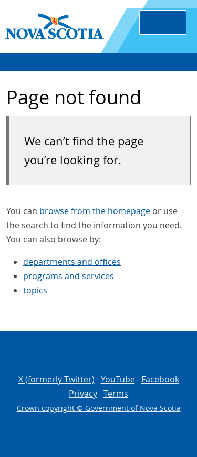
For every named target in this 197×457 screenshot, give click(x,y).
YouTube (118, 379)
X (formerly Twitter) (56, 379)
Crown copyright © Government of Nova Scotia (99, 408)
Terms (115, 393)
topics (35, 290)
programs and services (68, 276)
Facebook (160, 379)
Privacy (83, 393)
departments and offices (72, 262)
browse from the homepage (94, 211)
